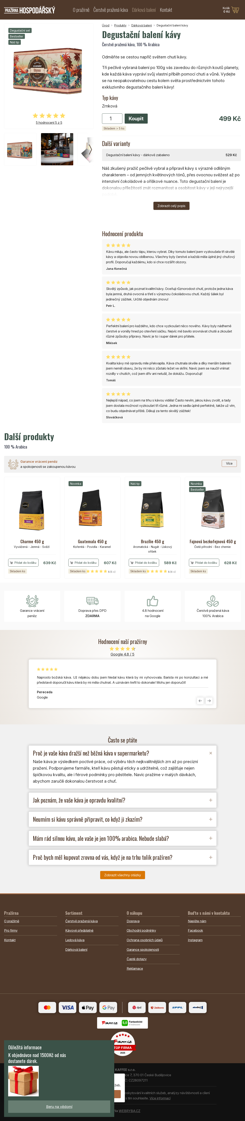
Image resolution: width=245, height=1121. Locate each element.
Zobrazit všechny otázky (122, 875)
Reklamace (135, 968)
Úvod (105, 25)
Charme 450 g (32, 541)
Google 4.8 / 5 (122, 654)
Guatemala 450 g (92, 541)
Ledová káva (74, 940)
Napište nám (197, 921)
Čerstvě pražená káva (110, 9)
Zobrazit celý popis (171, 206)
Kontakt (166, 9)
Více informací (160, 1098)
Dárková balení (144, 9)
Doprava (133, 921)
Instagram (195, 940)
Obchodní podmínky (141, 930)
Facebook (195, 930)
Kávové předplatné (79, 930)
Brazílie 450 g (152, 541)
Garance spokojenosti (143, 950)
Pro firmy (11, 930)
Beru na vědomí (59, 1107)
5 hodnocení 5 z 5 (49, 123)
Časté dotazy (137, 959)
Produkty (120, 25)
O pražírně (81, 9)
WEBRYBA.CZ (129, 1111)
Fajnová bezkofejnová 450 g (213, 541)
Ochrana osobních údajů (145, 940)
